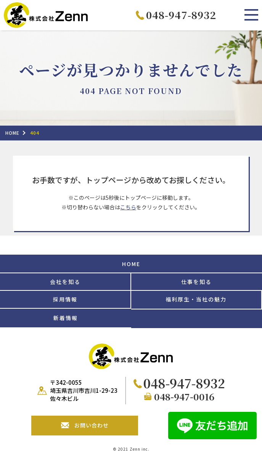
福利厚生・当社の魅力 (196, 299)
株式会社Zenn (46, 15)
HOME (131, 264)
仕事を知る (196, 281)
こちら (128, 207)
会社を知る (65, 281)
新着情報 (65, 318)
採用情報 (65, 299)
